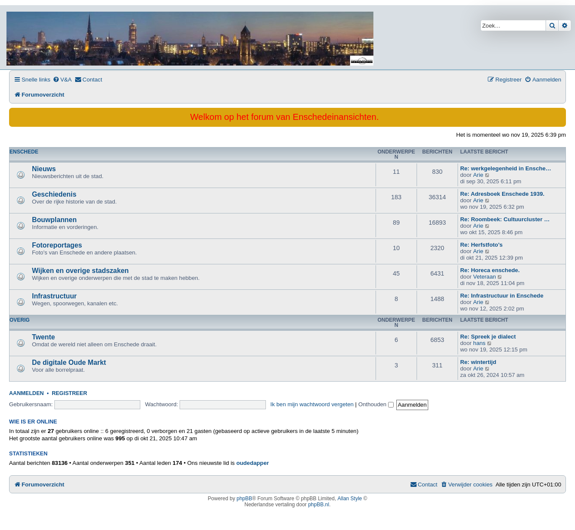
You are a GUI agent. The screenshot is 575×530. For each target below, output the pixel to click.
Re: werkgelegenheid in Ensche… (505, 168)
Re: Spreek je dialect (488, 336)
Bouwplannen (54, 219)
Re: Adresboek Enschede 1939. (502, 194)
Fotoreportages (57, 245)
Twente (43, 337)
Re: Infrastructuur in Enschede (501, 295)
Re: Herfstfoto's (481, 244)
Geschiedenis (54, 194)
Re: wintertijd (478, 362)
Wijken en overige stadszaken (80, 270)
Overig (19, 320)
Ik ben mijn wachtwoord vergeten (312, 404)
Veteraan (484, 276)
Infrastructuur (54, 296)
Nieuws (44, 168)
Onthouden (376, 404)
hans (479, 343)
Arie (478, 175)
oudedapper (252, 463)
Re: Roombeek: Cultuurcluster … (505, 219)
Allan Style (350, 499)
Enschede (23, 152)
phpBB (244, 499)
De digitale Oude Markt (69, 362)
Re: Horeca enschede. (490, 270)
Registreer (69, 393)
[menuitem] (62, 79)
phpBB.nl (318, 505)
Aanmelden (26, 393)
